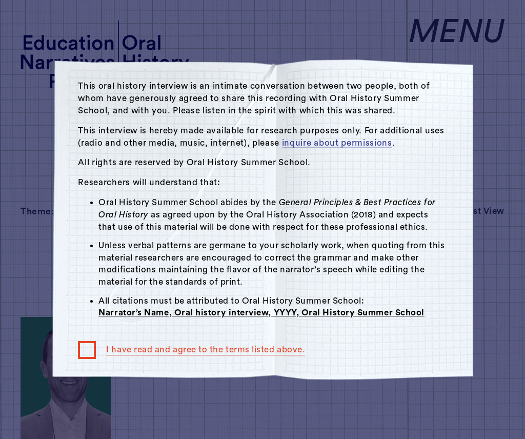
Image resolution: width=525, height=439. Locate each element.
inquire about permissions (337, 142)
